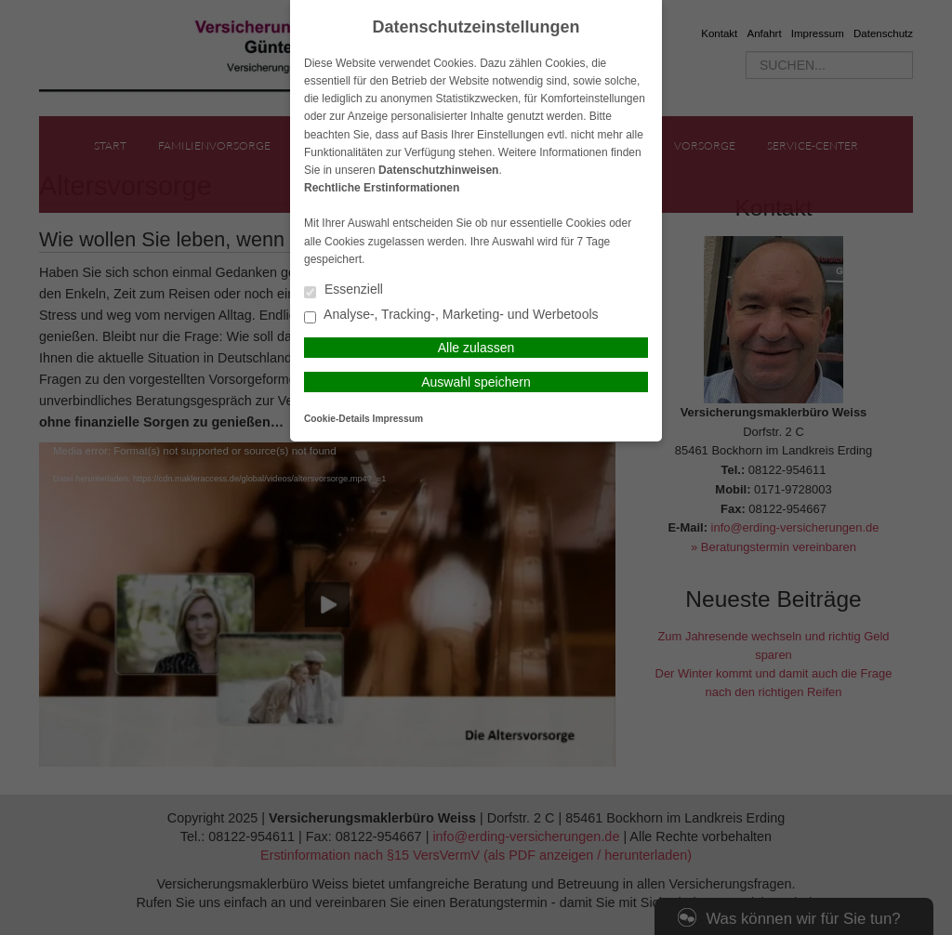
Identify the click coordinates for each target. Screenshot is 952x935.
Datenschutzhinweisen (438, 170)
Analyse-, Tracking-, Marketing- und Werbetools (451, 315)
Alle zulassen (476, 347)
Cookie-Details (337, 419)
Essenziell (343, 290)
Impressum (398, 419)
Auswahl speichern (476, 382)
